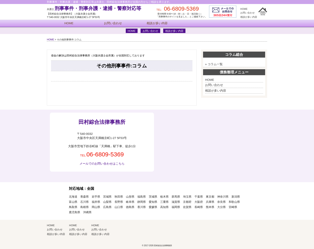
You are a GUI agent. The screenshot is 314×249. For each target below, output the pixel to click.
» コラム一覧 (214, 64)
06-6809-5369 (105, 154)
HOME (244, 9)
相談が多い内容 (248, 17)
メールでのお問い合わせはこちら (102, 163)
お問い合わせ (247, 12)
